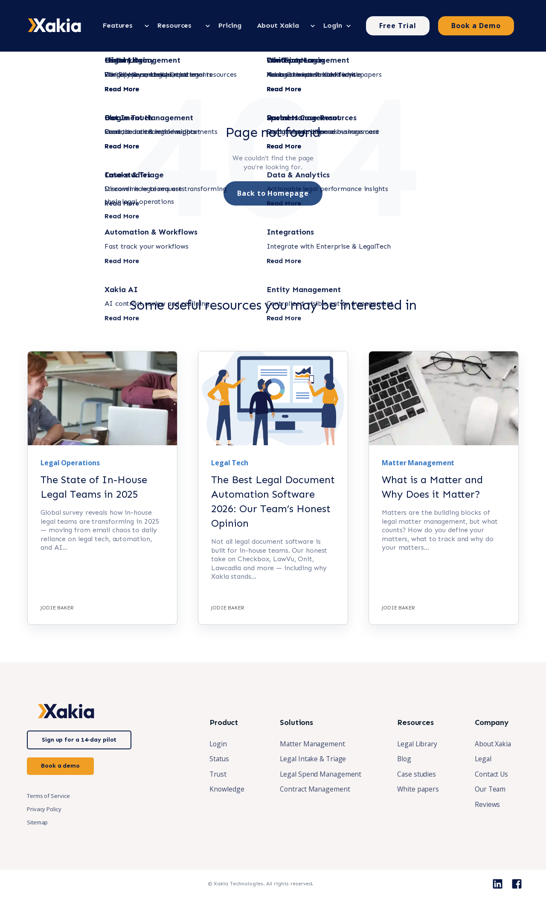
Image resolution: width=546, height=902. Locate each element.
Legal (482, 758)
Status (215, 758)
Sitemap (37, 822)
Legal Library (415, 743)
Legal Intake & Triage (310, 758)
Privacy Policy (44, 808)
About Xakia (492, 743)
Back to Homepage (273, 192)
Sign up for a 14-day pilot (79, 739)
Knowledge (222, 789)
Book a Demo (476, 25)
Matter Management (309, 743)
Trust (214, 774)
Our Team (489, 789)
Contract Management (311, 789)
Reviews (485, 804)
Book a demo (60, 765)
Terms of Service (48, 795)
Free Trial (397, 25)
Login (214, 743)
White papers (416, 789)
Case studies (414, 774)
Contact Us (490, 774)
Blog (402, 758)
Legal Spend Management (317, 774)
